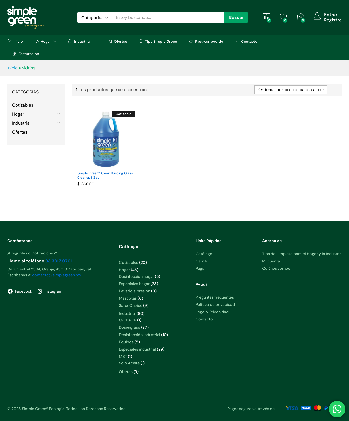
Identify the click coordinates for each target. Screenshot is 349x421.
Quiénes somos (276, 268)
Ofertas (117, 41)
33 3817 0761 (58, 261)
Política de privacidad (215, 304)
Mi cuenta (271, 261)
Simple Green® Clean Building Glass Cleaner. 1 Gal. (105, 175)
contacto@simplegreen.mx (56, 275)
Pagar (201, 268)
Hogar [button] (43, 41)
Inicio (15, 41)
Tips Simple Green (158, 41)
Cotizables (22, 105)
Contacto (246, 41)
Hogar (18, 114)
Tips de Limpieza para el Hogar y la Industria (302, 253)
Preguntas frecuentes (215, 297)
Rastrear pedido (206, 41)
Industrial (21, 123)
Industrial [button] (79, 41)
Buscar (236, 17)
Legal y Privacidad (212, 311)
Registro (333, 20)
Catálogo (204, 253)
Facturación (26, 54)
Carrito (202, 261)
